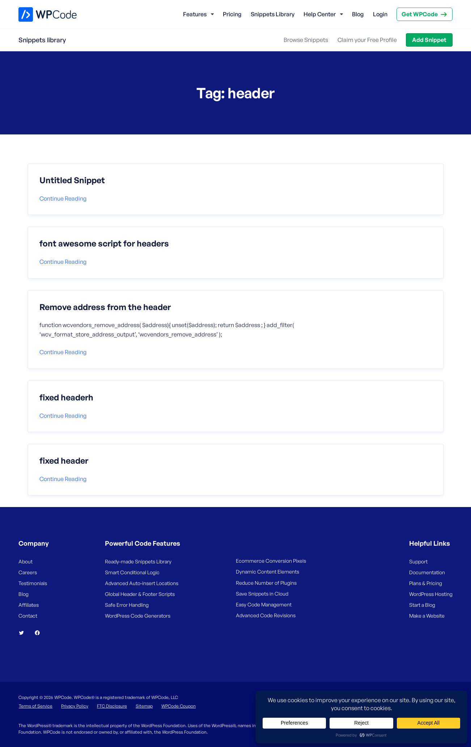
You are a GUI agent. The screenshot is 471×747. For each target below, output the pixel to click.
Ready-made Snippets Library (138, 561)
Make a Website (427, 616)
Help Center (320, 14)
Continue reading (62, 198)
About (25, 561)
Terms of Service (35, 706)
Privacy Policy (74, 706)
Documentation (427, 572)
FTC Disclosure (112, 706)
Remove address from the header (105, 307)
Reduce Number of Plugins (266, 583)
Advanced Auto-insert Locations (141, 583)
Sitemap (144, 706)
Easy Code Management (264, 604)
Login (380, 14)
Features (195, 14)
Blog (358, 14)
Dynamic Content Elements (267, 571)
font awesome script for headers (104, 244)
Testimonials (32, 583)
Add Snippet (429, 39)
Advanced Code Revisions (266, 615)
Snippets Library (272, 14)
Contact (27, 616)
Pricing (232, 14)
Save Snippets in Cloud (262, 594)
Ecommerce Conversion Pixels (271, 561)
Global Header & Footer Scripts (140, 594)
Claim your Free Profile (367, 39)
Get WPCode (420, 14)
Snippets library (42, 40)
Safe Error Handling (127, 605)
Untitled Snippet (72, 180)
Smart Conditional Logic (132, 572)
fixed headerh (66, 397)
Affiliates (28, 605)
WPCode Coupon (178, 706)
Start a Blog (422, 605)
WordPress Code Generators (137, 616)
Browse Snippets (306, 39)
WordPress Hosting (431, 594)
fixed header (63, 461)
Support (418, 561)
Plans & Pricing (425, 583)
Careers (27, 572)
